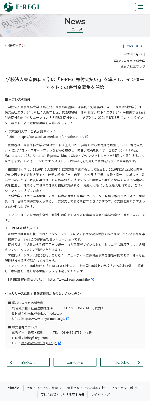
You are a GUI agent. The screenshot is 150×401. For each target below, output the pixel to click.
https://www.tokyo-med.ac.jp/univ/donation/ (53, 136)
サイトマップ (100, 394)
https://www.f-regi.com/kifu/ (71, 279)
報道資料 (14, 45)
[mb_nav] (140, 7)
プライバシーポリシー (126, 387)
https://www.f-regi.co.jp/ (41, 343)
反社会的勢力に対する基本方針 (62, 394)
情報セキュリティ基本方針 (86, 387)
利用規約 (14, 387)
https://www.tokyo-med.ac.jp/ (45, 318)
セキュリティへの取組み (44, 387)
